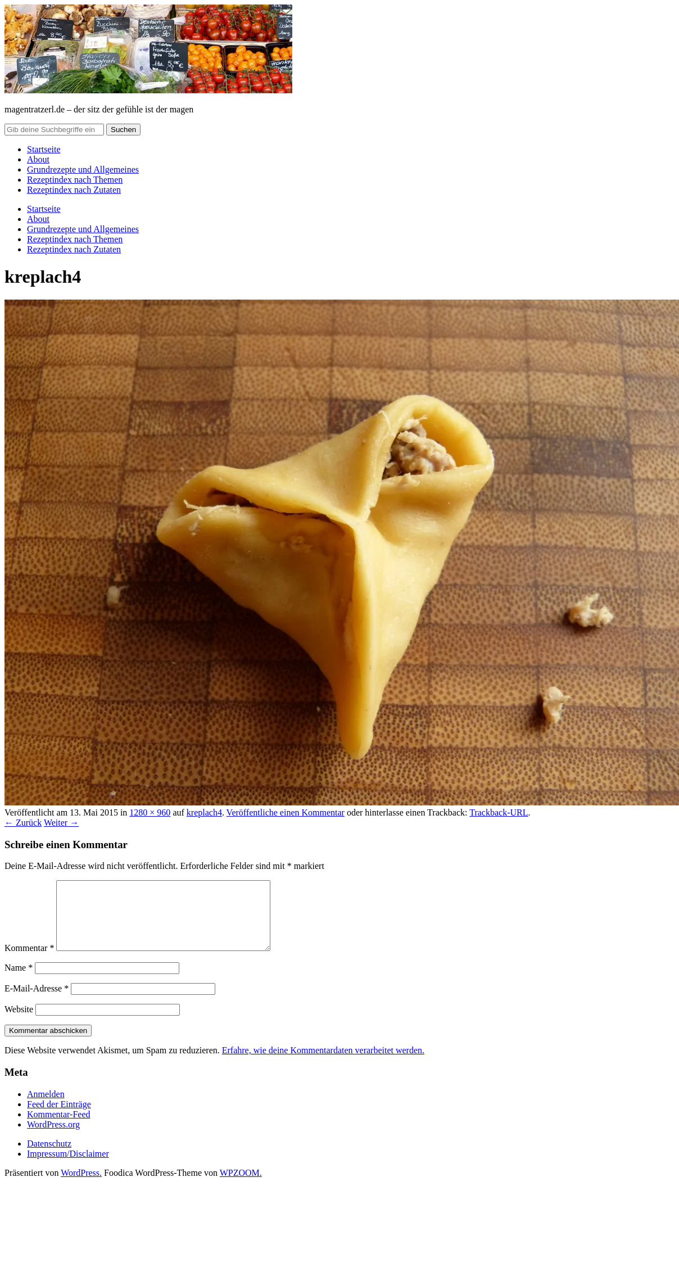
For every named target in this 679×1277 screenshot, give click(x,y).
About (38, 159)
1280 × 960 (149, 812)
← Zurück (23, 822)
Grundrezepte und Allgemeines (83, 169)
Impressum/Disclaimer (68, 1167)
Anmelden (46, 1107)
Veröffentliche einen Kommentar (286, 812)
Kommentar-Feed (58, 1128)
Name (18, 981)
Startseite (44, 149)
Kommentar (29, 961)
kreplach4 (204, 812)
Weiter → (61, 822)
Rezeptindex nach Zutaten (74, 189)
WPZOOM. (241, 1186)
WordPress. (81, 1186)
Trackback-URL (498, 812)
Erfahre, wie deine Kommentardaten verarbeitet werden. (323, 1063)
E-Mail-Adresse (36, 1002)
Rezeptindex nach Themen (75, 179)
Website (18, 1022)
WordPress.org (53, 1138)
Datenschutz (49, 1157)
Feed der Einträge (59, 1117)
